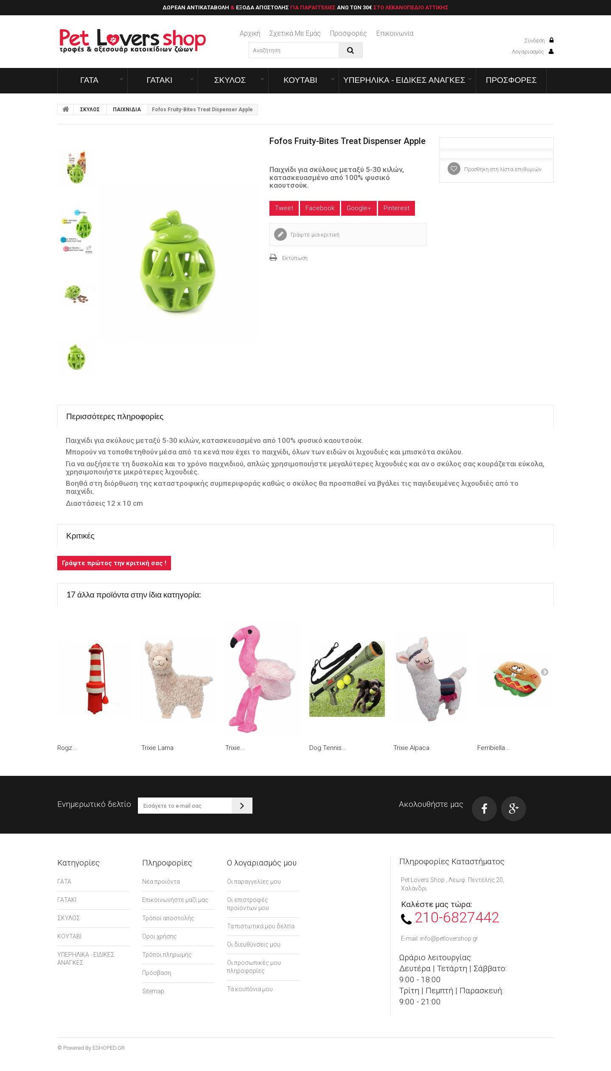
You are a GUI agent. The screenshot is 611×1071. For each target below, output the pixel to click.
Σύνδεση (539, 40)
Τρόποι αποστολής (168, 918)
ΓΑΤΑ (89, 80)
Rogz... (67, 748)
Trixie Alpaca (411, 748)
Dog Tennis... (328, 748)
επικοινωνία (394, 33)
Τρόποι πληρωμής (167, 954)
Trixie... (235, 748)
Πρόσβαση (156, 973)
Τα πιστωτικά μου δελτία (260, 926)
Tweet (284, 208)
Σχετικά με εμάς (295, 33)
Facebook (320, 208)
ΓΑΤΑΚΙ (160, 80)
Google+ (359, 208)
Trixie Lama (157, 748)
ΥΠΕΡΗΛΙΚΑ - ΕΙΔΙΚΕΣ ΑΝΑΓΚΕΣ (404, 80)
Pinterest (396, 208)
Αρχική (250, 33)
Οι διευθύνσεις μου (253, 944)
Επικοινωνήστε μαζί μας (175, 899)
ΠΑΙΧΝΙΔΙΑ (127, 110)
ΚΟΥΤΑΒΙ (300, 80)
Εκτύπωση (295, 258)
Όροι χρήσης (159, 936)
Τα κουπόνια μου (250, 989)
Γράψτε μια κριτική (314, 234)
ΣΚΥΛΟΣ (230, 80)
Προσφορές (348, 33)
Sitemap (153, 991)
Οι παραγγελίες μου (254, 881)
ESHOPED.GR (108, 1048)
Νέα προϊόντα (161, 881)
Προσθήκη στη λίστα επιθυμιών (502, 169)
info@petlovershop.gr (449, 938)
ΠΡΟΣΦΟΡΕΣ (511, 80)
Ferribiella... (493, 748)
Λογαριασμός (533, 51)
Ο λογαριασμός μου (262, 863)
